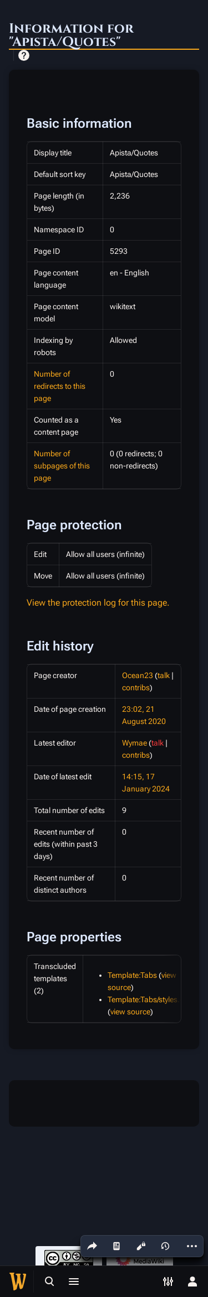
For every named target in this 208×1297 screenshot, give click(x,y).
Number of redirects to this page (59, 386)
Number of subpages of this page (62, 465)
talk (164, 675)
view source (130, 1011)
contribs (136, 687)
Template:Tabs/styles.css (149, 999)
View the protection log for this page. (98, 602)
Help (23, 55)
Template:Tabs (132, 975)
